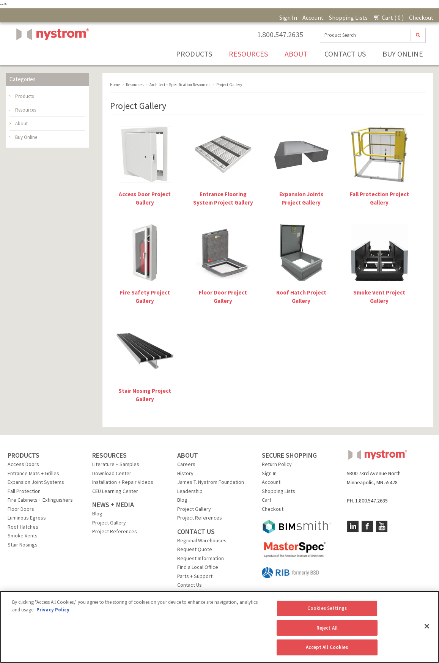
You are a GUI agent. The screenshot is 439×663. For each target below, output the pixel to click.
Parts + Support (194, 576)
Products (194, 53)
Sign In (288, 17)
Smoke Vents (23, 535)
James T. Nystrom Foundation (210, 482)
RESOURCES (109, 455)
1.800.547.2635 (280, 34)
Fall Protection (24, 491)
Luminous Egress (27, 517)
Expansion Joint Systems (36, 482)
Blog (97, 513)
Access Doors (23, 464)
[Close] (427, 626)
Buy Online (402, 53)
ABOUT (187, 455)
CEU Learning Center (115, 491)
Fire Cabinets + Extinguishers (40, 499)
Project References (114, 531)
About (296, 53)
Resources (248, 53)
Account (313, 17)
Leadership (190, 491)
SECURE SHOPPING (289, 455)
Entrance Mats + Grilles (33, 473)
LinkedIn (353, 526)
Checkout (421, 17)
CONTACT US (196, 531)
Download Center (111, 473)
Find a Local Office (197, 567)
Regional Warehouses (202, 540)
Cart (266, 499)
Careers (186, 464)
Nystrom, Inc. (51, 53)
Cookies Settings (327, 608)
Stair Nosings (23, 544)
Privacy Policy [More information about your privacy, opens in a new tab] (52, 609)
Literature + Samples (115, 464)
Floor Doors (21, 509)
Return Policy (277, 464)
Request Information (200, 558)
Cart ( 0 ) (388, 17)
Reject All (327, 628)
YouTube (382, 526)
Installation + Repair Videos (122, 482)
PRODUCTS (23, 455)
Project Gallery (109, 522)
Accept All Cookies (327, 647)
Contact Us (345, 53)
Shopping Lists (348, 17)
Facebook (367, 526)
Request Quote (194, 549)
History (185, 473)
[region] (219, 627)
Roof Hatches (23, 526)
